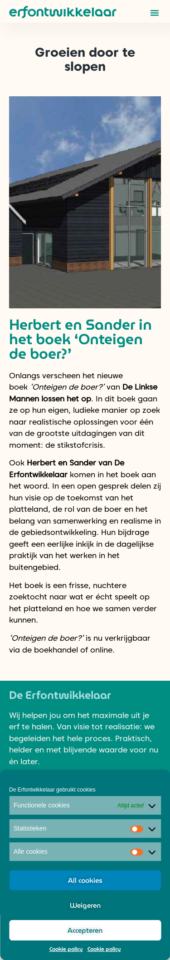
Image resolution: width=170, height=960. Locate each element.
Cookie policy (66, 949)
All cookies (85, 880)
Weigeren (85, 905)
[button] (154, 13)
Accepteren (85, 930)
